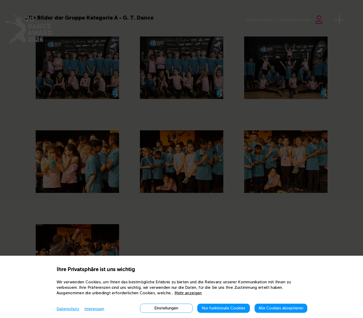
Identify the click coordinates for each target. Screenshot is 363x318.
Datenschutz (68, 309)
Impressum (94, 309)
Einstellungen (166, 308)
